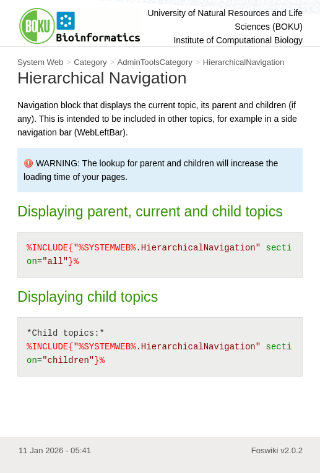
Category (90, 62)
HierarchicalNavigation (244, 62)
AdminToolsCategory (154, 62)
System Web (40, 62)
